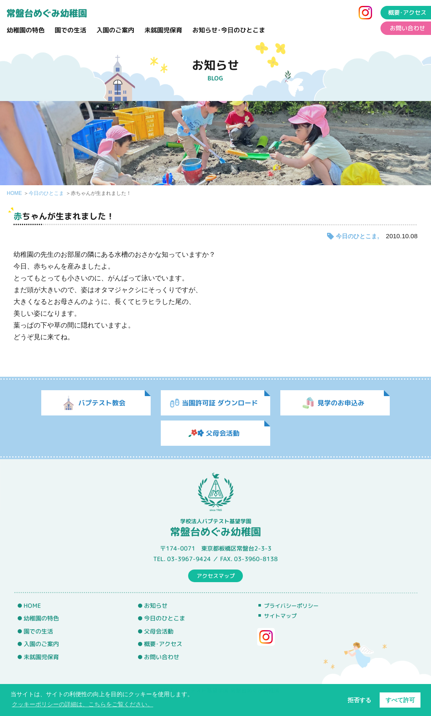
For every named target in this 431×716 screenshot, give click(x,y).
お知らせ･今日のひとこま (228, 30)
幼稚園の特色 (26, 30)
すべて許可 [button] (400, 700)
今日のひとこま (46, 193)
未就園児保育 (163, 30)
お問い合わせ (161, 657)
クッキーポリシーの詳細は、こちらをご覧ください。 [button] (82, 704)
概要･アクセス (163, 644)
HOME (14, 193)
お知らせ (156, 605)
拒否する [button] (359, 700)
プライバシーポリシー (291, 606)
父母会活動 (158, 631)
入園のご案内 (115, 30)
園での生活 (70, 30)
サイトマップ (280, 616)
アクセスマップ (216, 575)
